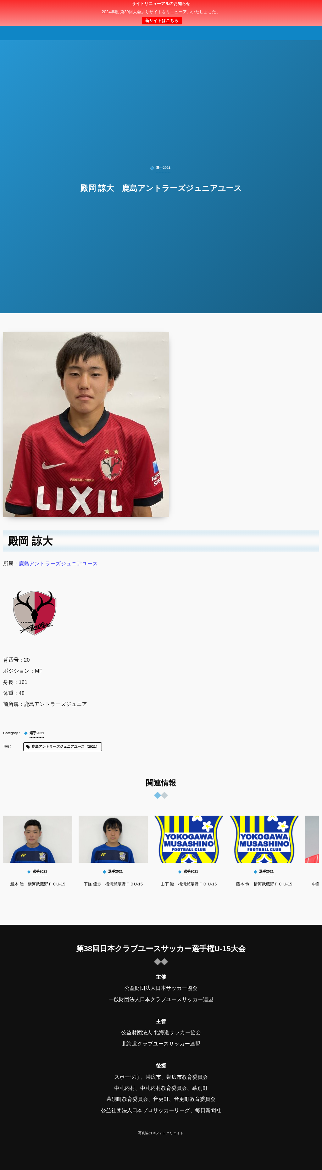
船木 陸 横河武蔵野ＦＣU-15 (37, 884)
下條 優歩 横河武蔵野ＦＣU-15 (113, 884)
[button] (305, 8)
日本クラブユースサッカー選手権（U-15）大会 (161, 12)
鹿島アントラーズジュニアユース (58, 564)
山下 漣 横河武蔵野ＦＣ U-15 (189, 884)
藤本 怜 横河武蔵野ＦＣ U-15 (264, 884)
